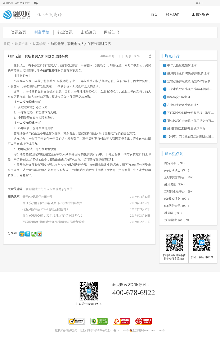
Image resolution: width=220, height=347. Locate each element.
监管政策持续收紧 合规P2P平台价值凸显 (190, 81)
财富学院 (41, 32)
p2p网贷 (67, 189)
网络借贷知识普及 (179, 97)
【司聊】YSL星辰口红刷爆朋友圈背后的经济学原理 (190, 136)
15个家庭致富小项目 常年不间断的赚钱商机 (190, 89)
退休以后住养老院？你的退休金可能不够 (190, 120)
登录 (198, 3)
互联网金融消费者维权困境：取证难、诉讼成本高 (190, 112)
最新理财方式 (34, 189)
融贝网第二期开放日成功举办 (186, 128)
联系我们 (172, 14)
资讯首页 (18, 32)
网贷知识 (111, 32)
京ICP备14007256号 (118, 330)
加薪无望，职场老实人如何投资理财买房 (81, 44)
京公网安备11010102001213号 (147, 330)
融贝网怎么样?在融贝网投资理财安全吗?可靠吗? (190, 73)
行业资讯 (65, 32)
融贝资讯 (21, 44)
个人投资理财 (52, 189)
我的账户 (200, 14)
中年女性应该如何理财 (182, 65)
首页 (154, 14)
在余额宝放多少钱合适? (182, 105)
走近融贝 (88, 32)
